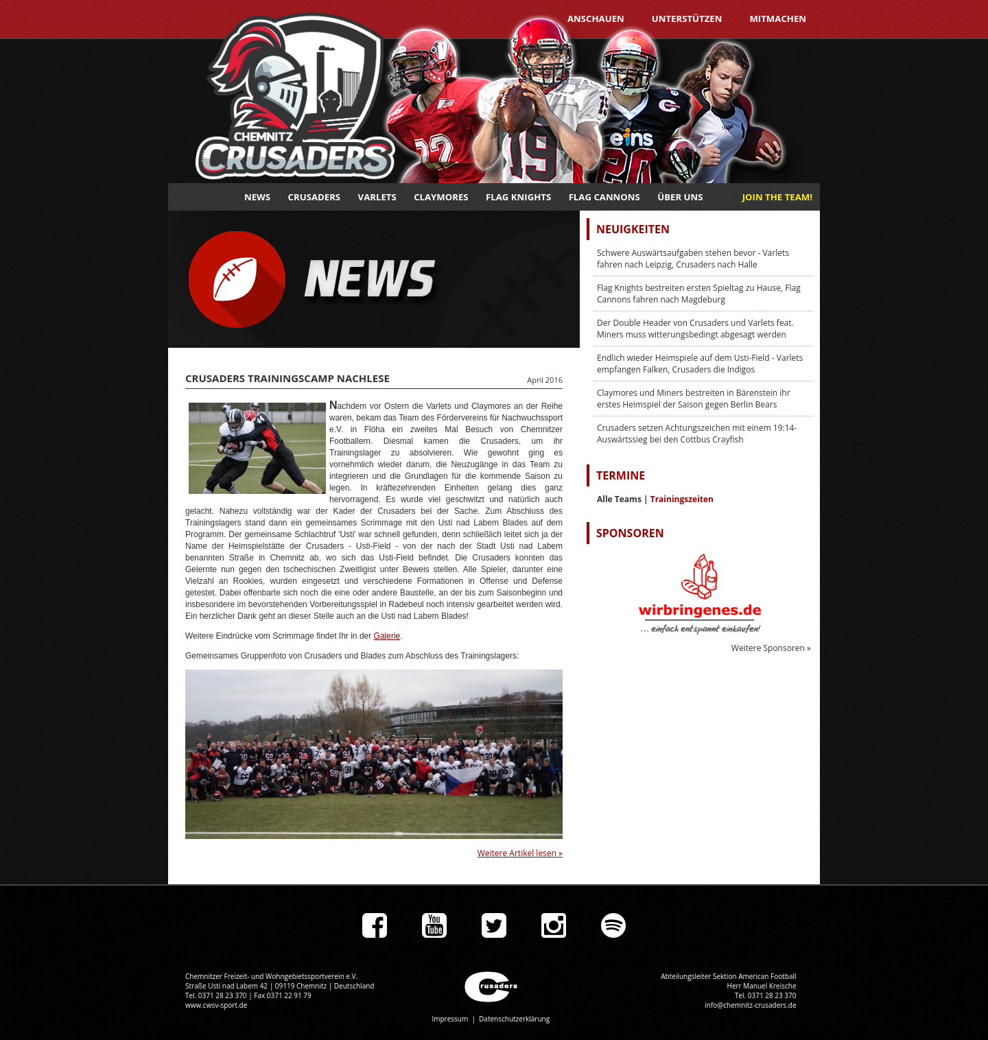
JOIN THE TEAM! (777, 197)
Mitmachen (777, 18)
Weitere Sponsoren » (771, 648)
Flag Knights (518, 197)
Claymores (441, 197)
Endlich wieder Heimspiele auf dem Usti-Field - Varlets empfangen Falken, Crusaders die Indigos (700, 363)
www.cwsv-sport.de (216, 1005)
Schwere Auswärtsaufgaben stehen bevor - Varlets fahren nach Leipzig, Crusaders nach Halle (693, 258)
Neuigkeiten (633, 229)
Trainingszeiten (682, 499)
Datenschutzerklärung (514, 1019)
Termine (620, 475)
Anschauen (595, 18)
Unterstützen (687, 18)
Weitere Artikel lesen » (520, 853)
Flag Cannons (604, 197)
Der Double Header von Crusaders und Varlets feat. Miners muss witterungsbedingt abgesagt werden (695, 328)
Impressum (450, 1019)
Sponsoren (630, 533)
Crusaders (314, 197)
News (257, 197)
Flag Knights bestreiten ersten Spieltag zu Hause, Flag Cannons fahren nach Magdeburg (699, 293)
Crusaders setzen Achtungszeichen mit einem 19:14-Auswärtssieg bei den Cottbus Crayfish (697, 433)
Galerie (387, 636)
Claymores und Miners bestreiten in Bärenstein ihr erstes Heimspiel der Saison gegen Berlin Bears (693, 398)
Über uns (680, 197)
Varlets (377, 197)
